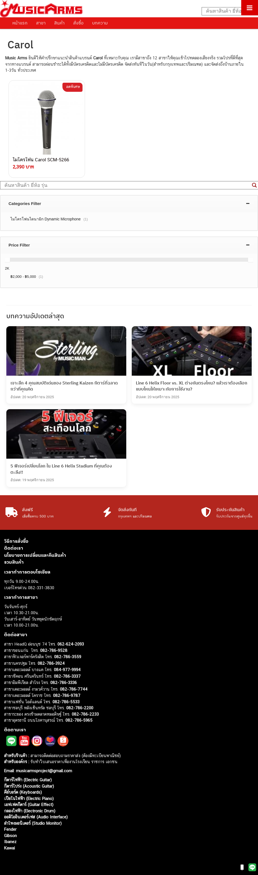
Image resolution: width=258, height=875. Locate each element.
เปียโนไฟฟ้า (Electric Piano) (29, 797)
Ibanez (10, 840)
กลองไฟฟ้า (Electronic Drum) (29, 810)
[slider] (7, 259)
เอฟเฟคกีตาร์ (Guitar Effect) (28, 803)
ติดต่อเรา (13, 547)
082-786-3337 (67, 675)
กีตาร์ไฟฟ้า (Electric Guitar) (28, 779)
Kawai (9, 847)
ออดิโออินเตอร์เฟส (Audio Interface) (36, 816)
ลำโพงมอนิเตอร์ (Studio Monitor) (33, 822)
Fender (10, 828)
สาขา (41, 23)
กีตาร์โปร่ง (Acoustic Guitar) (29, 785)
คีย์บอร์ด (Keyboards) (23, 791)
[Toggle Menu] (249, 7)
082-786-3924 (51, 662)
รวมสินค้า (14, 561)
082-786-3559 (67, 656)
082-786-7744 (73, 688)
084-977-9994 (67, 668)
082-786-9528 (53, 649)
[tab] (129, 203)
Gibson (10, 834)
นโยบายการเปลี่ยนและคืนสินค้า (35, 554)
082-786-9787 (66, 694)
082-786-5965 (78, 719)
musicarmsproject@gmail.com (43, 770)
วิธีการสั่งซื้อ (16, 540)
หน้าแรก (20, 23)
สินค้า (59, 23)
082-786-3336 (63, 681)
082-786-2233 (85, 713)
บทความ (100, 23)
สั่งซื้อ (78, 23)
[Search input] (227, 11)
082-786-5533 (66, 701)
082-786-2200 (79, 707)
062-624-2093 (70, 643)
